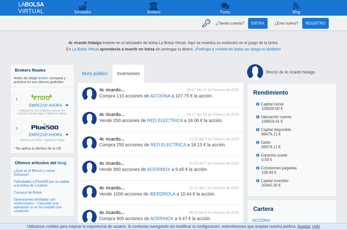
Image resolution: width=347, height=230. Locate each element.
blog (62, 162)
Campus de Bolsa (28, 192)
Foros (225, 12)
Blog (296, 12)
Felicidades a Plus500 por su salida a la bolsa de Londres (41, 183)
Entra (257, 23)
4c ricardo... (112, 89)
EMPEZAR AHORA (45, 105)
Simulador (82, 12)
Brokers (153, 12)
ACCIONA (160, 95)
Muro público (95, 73)
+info (315, 226)
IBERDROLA (162, 193)
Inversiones (128, 73)
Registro (315, 23)
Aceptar (304, 226)
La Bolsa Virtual (85, 49)
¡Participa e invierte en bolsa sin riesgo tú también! (238, 49)
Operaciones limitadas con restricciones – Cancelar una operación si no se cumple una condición (37, 205)
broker (43, 78)
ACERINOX (158, 169)
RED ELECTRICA (165, 120)
